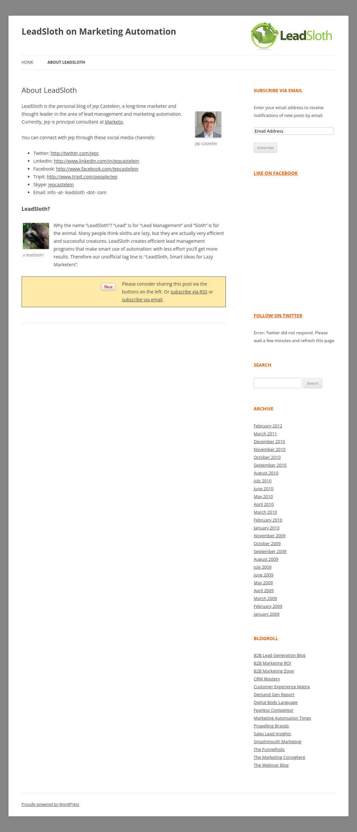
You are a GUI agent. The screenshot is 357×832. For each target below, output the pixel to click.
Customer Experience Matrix (282, 687)
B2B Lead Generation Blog (279, 655)
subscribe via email (142, 299)
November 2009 (269, 536)
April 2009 (264, 590)
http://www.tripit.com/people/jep (82, 177)
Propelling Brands (271, 726)
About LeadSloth (66, 62)
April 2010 (264, 504)
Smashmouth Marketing (277, 741)
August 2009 (266, 559)
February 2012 (268, 426)
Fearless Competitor (274, 710)
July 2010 (262, 481)
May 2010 (263, 496)
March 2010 (265, 512)
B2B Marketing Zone (274, 671)
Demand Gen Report (274, 694)
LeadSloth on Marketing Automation (99, 31)
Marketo (114, 122)
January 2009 (267, 614)
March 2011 (265, 434)
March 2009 (265, 598)
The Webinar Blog (271, 765)
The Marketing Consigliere (279, 757)
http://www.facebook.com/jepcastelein (97, 169)
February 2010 (268, 520)
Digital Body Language (276, 702)
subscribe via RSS (189, 292)
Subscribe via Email (278, 90)
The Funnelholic (269, 749)
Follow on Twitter (278, 315)
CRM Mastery (267, 679)
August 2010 (266, 473)
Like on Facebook (276, 173)
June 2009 (263, 575)
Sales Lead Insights (272, 734)
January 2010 (267, 528)
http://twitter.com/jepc (75, 153)
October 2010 (267, 457)
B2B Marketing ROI (272, 663)
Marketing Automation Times (282, 718)
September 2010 (270, 465)
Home (27, 62)
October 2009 (267, 543)
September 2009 (270, 551)
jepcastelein (61, 184)
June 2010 (263, 488)
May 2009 (263, 583)
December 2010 (269, 441)
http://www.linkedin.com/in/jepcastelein (96, 161)
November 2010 (269, 449)
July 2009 (262, 567)
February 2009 (268, 606)
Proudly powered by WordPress (50, 804)
